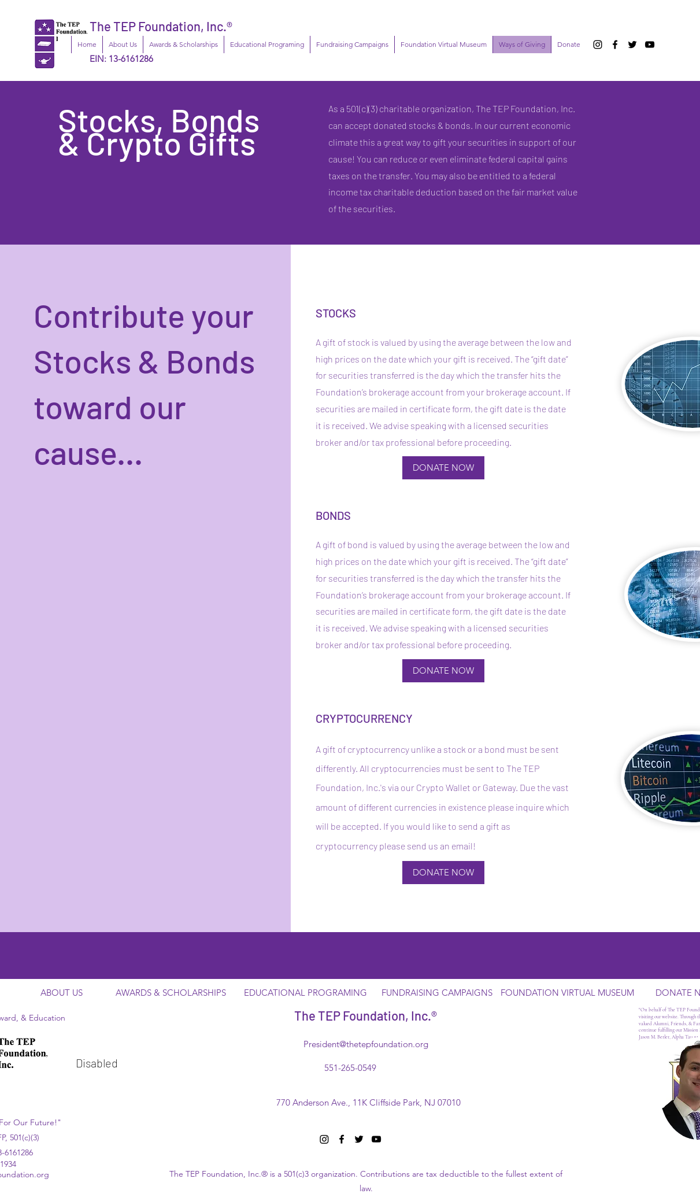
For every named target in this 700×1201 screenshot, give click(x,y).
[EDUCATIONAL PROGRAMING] (305, 992)
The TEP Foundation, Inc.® (161, 26)
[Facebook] (615, 44)
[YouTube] (649, 44)
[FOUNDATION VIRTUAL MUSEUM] (567, 992)
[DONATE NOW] (443, 467)
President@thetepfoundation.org (365, 1044)
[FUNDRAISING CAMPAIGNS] (437, 992)
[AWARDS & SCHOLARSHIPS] (171, 992)
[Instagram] (597, 44)
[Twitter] (632, 44)
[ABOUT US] (62, 992)
